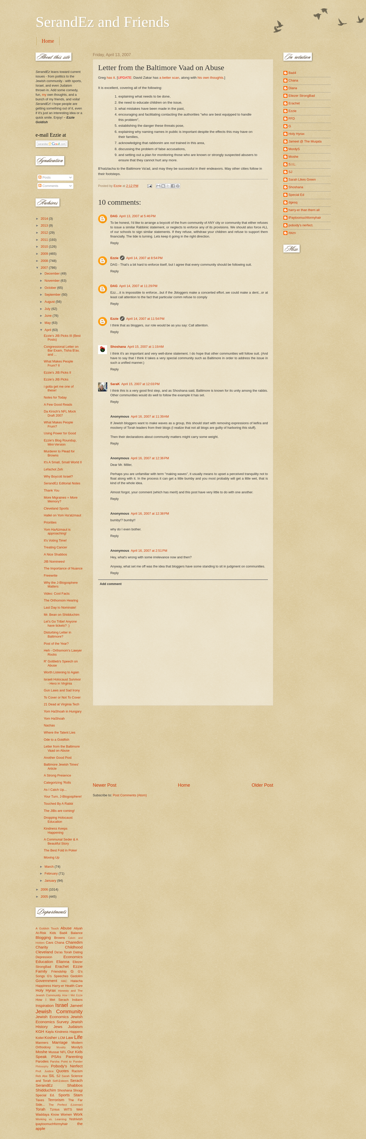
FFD (291, 118)
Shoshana (118, 347)
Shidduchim (46, 1090)
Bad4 (63, 933)
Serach (76, 1080)
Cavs (49, 942)
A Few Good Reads (58, 404)
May (48, 323)
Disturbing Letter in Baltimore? (57, 634)
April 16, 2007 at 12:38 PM (150, 513)
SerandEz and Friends (103, 21)
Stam (78, 1095)
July (47, 309)
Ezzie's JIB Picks (56, 379)
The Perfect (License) (66, 1104)
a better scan (169, 78)
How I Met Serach (52, 1000)
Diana (292, 88)
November (52, 280)
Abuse (66, 928)
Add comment (110, 584)
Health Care (74, 986)
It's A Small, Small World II (63, 462)
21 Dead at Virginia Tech (61, 704)
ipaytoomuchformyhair (52, 1124)
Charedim (74, 942)
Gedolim (76, 976)
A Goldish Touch (47, 928)
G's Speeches (57, 976)
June (48, 316)
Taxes (40, 1100)
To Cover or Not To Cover (62, 697)
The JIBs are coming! (59, 811)
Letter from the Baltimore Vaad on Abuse (62, 748)
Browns (59, 938)
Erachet (62, 966)
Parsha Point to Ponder (66, 1061)
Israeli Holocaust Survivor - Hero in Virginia (62, 681)
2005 (45, 896)
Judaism (75, 1026)
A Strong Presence (57, 775)
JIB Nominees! (54, 561)
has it (111, 78)
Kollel (40, 1038)
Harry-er (58, 986)
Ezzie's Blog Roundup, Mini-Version (60, 442)
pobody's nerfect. (300, 225)
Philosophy (42, 1066)
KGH (40, 1031)
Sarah (66, 1076)
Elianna (62, 961)
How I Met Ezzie (72, 995)
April (48, 330)
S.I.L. (292, 164)
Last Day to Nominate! (60, 607)
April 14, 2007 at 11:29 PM (138, 286)
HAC (64, 981)
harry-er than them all (303, 210)
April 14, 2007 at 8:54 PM (144, 258)
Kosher (50, 1037)
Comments (48, 186)
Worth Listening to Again (61, 672)
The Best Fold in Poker (60, 850)
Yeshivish (76, 1119)
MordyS (77, 1047)
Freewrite (50, 575)
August (50, 302)
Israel (61, 1005)
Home (48, 41)
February (51, 873)
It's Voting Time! (55, 540)
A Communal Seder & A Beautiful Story (61, 841)
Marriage (60, 1042)
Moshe (41, 1052)
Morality (61, 1047)
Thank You (51, 490)
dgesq (292, 202)
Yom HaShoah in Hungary (62, 711)
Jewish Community (59, 1011)
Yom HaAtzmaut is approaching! (57, 531)
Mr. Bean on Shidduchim (61, 614)
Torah (40, 1109)
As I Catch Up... (55, 790)
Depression (44, 957)
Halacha (77, 981)
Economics (73, 957)
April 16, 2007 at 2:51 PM (149, 550)
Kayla (49, 1032)
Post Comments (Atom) (130, 795)
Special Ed (296, 195)
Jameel (76, 1005)
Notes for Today (55, 397)
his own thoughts (210, 78)
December (52, 273)
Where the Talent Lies (59, 732)
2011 (45, 240)
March (49, 866)
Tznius (54, 1109)
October (50, 288)
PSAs (56, 1056)
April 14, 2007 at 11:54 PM (145, 319)
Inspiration (45, 1005)
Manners (42, 1043)
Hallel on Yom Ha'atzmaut (62, 515)
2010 (45, 246)
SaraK (115, 384)
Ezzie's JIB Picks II (57, 372)
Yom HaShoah (54, 718)
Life (78, 1037)
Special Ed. (45, 1095)
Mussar (54, 1052)
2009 (45, 254)
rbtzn (292, 233)
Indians (77, 1000)
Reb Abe (42, 1076)
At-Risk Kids (46, 933)
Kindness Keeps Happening (55, 830)
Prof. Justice (45, 1071)
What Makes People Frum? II (58, 363)
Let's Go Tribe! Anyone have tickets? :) (60, 623)
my (44, 95)
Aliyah (78, 928)
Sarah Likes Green (302, 179)
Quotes (62, 1071)
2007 (45, 268)
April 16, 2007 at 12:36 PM (150, 458)
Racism (77, 1071)
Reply (114, 243)
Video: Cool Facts (56, 593)
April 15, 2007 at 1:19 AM (146, 347)
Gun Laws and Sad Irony (62, 690)
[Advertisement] (183, 744)
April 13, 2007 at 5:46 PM (137, 216)
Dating (78, 952)
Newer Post (104, 785)
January (50, 880)
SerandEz (44, 1085)
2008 (45, 261)
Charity (42, 947)
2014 (45, 218)
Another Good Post (58, 758)
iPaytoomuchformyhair (304, 217)
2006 (45, 889)
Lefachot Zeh (53, 469)
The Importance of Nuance (63, 568)
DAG (114, 216)
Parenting (74, 1056)
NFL (63, 1052)
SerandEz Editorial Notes (62, 483)
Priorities (50, 522)
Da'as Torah (63, 952)
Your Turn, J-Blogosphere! (63, 796)
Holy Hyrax (46, 990)
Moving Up (51, 857)
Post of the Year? (56, 643)
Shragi (78, 1090)
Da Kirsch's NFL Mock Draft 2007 (60, 413)
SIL (52, 1075)
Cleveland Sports (56, 508)
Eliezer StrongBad (301, 96)
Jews (57, 1026)
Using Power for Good (60, 433)
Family (41, 971)
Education (44, 961)
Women (66, 1114)
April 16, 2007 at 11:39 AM (150, 416)
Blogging (43, 937)
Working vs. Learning (51, 1119)
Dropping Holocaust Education (58, 819)
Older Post (262, 785)
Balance (77, 933)
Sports (64, 1095)
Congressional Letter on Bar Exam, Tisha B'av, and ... (61, 350)
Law (69, 1037)
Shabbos (75, 1085)
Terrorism (56, 1100)
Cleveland (44, 952)
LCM (61, 1038)
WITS (68, 1109)
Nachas (49, 725)
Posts (44, 177)
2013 (45, 225)
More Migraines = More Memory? (61, 499)
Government (46, 980)
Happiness (43, 986)
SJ (58, 1076)
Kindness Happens (69, 1032)
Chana (59, 942)
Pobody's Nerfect (67, 1066)
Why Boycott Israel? (58, 476)
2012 (45, 232)
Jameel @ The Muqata (305, 141)
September (53, 294)
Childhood (74, 947)
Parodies (42, 1061)
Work (78, 1114)
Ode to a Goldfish (56, 739)
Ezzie (114, 258)
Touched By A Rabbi (58, 803)
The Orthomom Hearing (61, 600)
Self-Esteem (61, 1080)
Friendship (59, 971)
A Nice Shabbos (55, 554)
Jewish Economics (52, 1017)
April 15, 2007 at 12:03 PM (140, 384)
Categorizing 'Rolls (57, 782)
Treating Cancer (55, 547)
